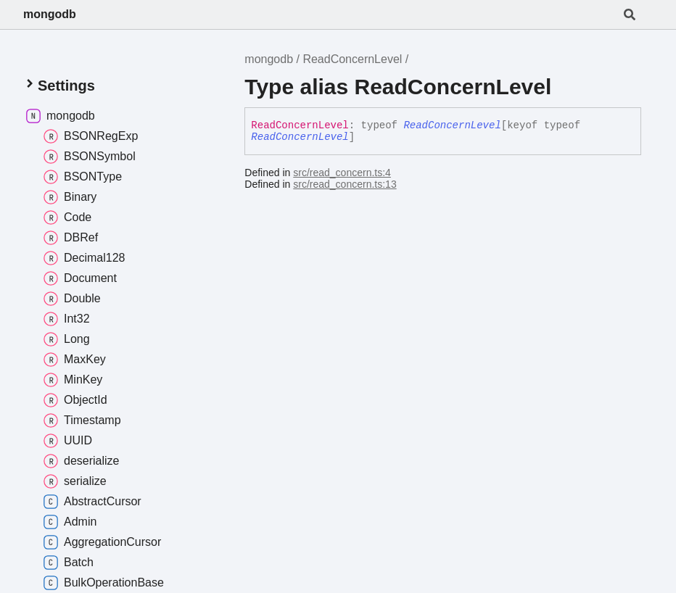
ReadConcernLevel (352, 59)
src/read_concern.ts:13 (344, 184)
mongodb (49, 14)
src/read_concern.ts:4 (342, 172)
